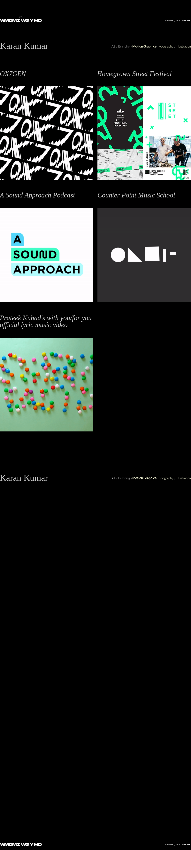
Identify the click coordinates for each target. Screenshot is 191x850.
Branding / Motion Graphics (115, 202)
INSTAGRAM (183, 21)
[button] (135, 73)
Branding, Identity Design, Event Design (123, 80)
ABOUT (169, 21)
